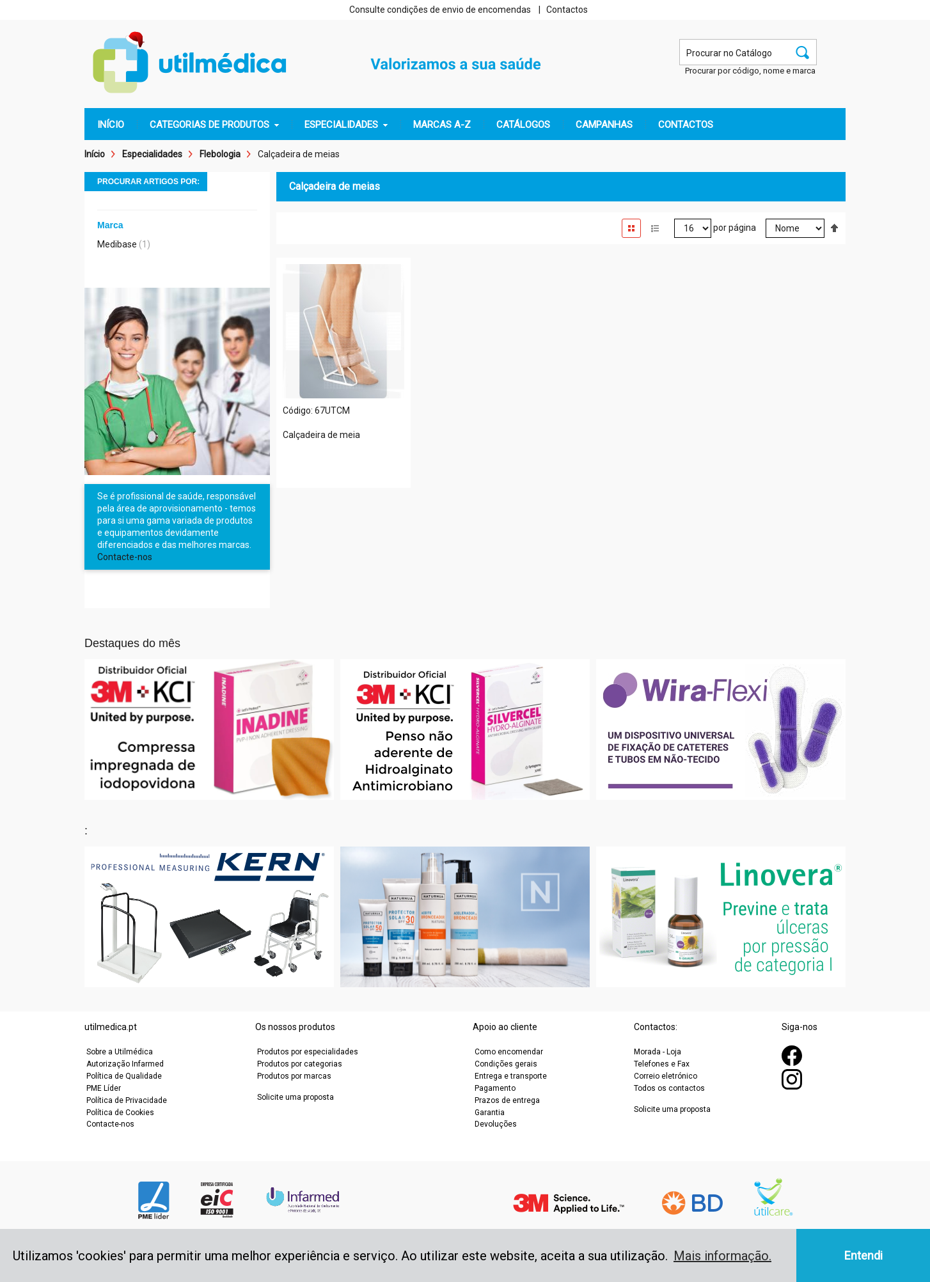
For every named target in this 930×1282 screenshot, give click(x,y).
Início (94, 154)
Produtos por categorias (299, 1063)
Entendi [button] (863, 1255)
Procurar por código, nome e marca (750, 70)
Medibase (117, 244)
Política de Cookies (120, 1112)
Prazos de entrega (507, 1100)
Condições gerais (506, 1063)
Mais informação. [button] (722, 1255)
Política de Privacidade (126, 1100)
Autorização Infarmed (125, 1063)
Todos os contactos (669, 1088)
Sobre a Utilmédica (119, 1051)
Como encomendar (509, 1051)
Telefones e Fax (662, 1063)
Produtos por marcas (294, 1076)
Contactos (567, 9)
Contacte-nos (124, 557)
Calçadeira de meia (321, 435)
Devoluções (496, 1124)
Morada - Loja (657, 1051)
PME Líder (103, 1088)
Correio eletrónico (665, 1076)
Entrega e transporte (511, 1076)
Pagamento (495, 1088)
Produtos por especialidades (307, 1051)
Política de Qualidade (124, 1076)
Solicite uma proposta (295, 1097)
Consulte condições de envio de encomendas (440, 9)
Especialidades (152, 154)
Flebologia (220, 154)
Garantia (490, 1112)
